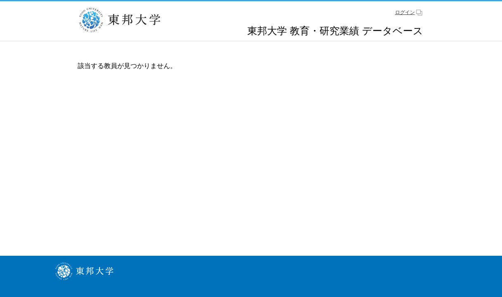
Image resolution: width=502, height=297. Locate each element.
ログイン (405, 12)
